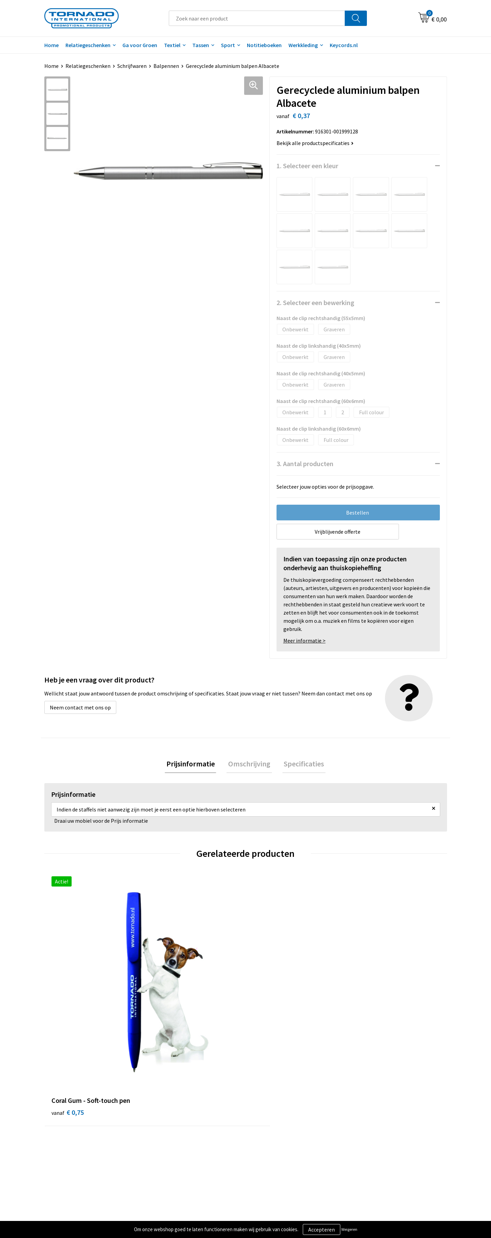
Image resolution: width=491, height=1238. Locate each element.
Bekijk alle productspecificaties (315, 143)
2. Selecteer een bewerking (315, 302)
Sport (228, 45)
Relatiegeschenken (87, 45)
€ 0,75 (67, 988)
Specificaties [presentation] (301, 764)
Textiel (172, 45)
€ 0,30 (168, 988)
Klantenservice (271, 1113)
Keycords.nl (344, 45)
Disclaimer (366, 1124)
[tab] (193, 764)
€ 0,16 (269, 998)
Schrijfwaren (132, 65)
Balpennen (166, 65)
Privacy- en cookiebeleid (382, 1113)
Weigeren (349, 1229)
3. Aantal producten (305, 463)
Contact (263, 1103)
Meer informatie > (304, 640)
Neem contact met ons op (80, 707)
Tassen (200, 45)
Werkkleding (303, 45)
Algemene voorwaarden (381, 1103)
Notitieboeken (264, 45)
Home (51, 45)
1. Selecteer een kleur (307, 165)
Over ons (164, 1103)
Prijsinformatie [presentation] (193, 764)
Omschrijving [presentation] (249, 764)
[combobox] (257, 18)
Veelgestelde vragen (178, 1113)
